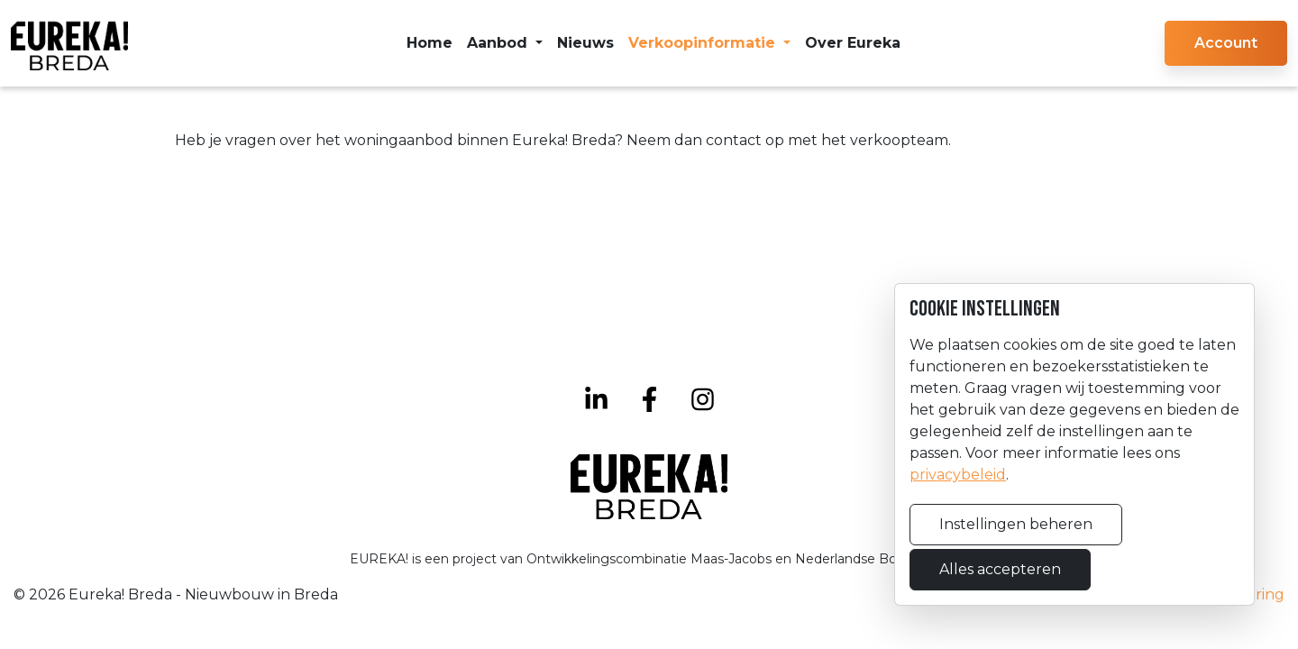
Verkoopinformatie (704, 42)
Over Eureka (852, 42)
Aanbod (499, 42)
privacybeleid (958, 474)
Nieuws (585, 42)
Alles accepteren (1000, 569)
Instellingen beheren (1015, 524)
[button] (1226, 43)
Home (429, 42)
